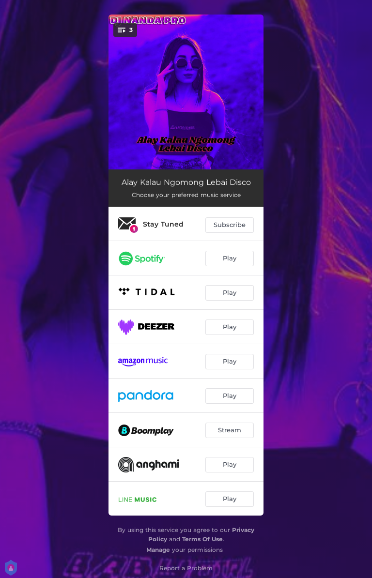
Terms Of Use (202, 539)
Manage (158, 549)
